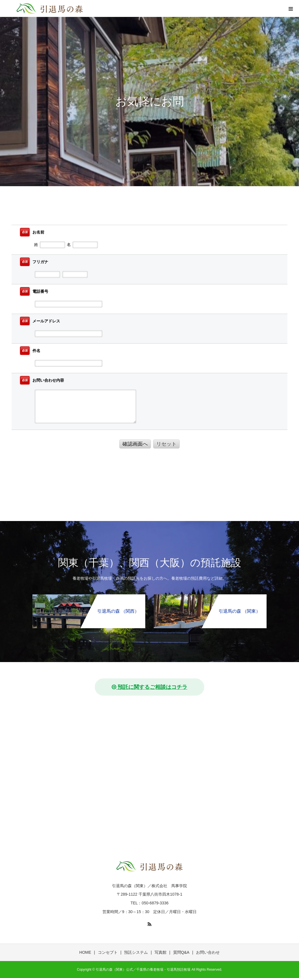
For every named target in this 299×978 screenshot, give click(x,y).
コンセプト (108, 952)
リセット (166, 444)
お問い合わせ (208, 952)
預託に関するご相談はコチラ (149, 687)
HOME (85, 952)
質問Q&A (181, 952)
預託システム (136, 952)
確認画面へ (135, 444)
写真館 (160, 952)
